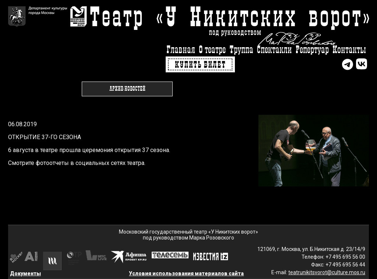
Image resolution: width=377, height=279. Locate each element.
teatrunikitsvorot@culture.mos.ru (326, 272)
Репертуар (312, 50)
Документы (25, 273)
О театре (212, 50)
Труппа (241, 50)
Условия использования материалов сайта (186, 273)
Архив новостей (127, 89)
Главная (180, 50)
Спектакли (274, 50)
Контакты (349, 50)
